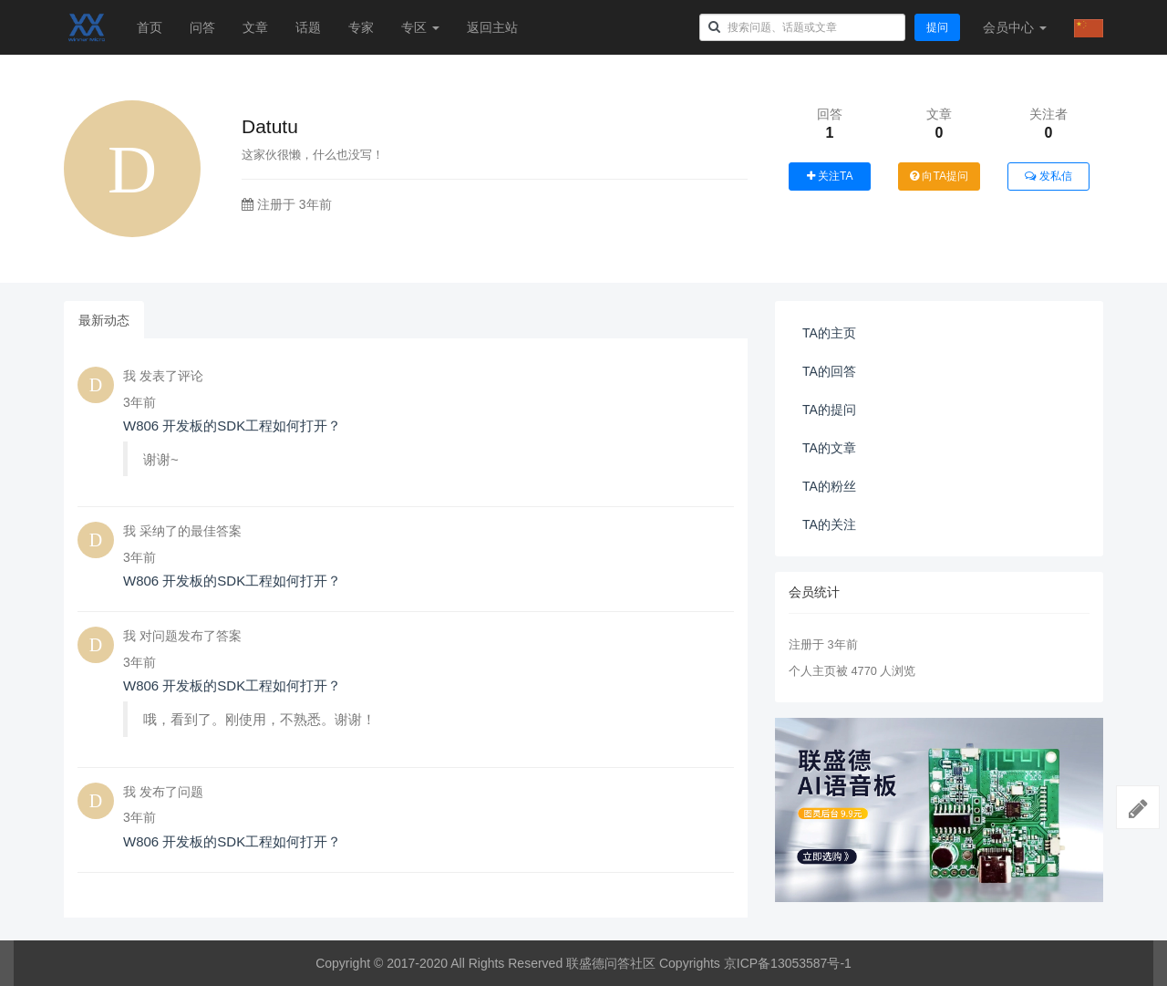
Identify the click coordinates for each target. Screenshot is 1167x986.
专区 (420, 27)
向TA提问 (939, 176)
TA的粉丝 (829, 486)
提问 (937, 27)
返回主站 (492, 27)
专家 (361, 27)
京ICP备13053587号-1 (788, 963)
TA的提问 (829, 409)
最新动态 (103, 320)
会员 (1015, 27)
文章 (255, 27)
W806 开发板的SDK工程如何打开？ (232, 425)
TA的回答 (829, 371)
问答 (202, 27)
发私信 (1048, 176)
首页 (149, 27)
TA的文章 (829, 448)
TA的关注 (829, 524)
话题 (308, 27)
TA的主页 (829, 333)
